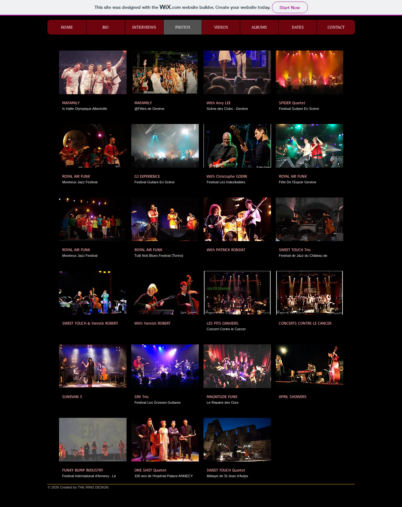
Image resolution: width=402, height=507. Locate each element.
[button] (93, 85)
